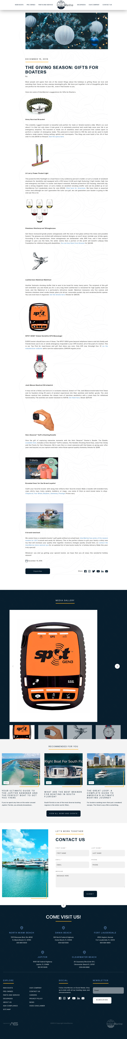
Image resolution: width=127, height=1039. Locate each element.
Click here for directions (76, 188)
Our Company (94, 5)
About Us (7, 1002)
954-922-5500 (63, 943)
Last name (100, 848)
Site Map (7, 1009)
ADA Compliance (10, 1006)
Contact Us (107, 5)
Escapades (81, 5)
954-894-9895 (105, 943)
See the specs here (56, 137)
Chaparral (29, 493)
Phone (94, 860)
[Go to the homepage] (65, 5)
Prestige (62, 493)
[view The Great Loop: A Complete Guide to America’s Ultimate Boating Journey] (106, 769)
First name (65, 848)
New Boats (19, 5)
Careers (33, 995)
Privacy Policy (36, 999)
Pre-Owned (31, 5)
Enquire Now (38, 571)
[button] (117, 666)
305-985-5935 (21, 943)
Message (59, 871)
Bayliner (46, 493)
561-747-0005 (42, 967)
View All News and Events (63, 813)
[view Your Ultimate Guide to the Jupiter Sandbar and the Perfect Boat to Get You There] (21, 769)
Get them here (74, 398)
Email (63, 860)
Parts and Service (46, 5)
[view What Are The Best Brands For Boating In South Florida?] (63, 769)
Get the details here (57, 295)
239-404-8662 (84, 967)
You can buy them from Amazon (73, 243)
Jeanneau (54, 493)
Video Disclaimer (37, 1006)
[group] (65, 666)
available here (30, 443)
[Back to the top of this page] (63, 905)
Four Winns (38, 493)
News (31, 1002)
